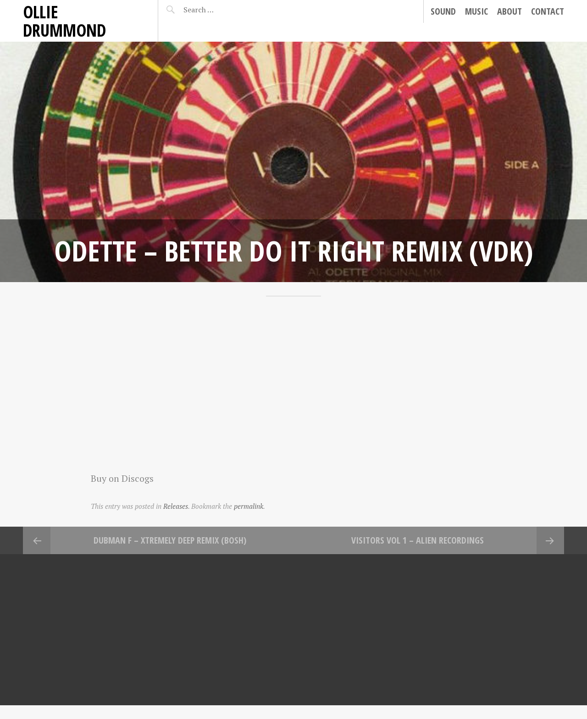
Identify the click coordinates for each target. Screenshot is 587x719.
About (509, 11)
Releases (175, 506)
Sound (443, 11)
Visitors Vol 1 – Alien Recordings (417, 540)
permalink (248, 506)
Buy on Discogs (122, 478)
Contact (547, 11)
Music (476, 11)
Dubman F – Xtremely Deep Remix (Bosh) (170, 540)
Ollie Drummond (64, 21)
